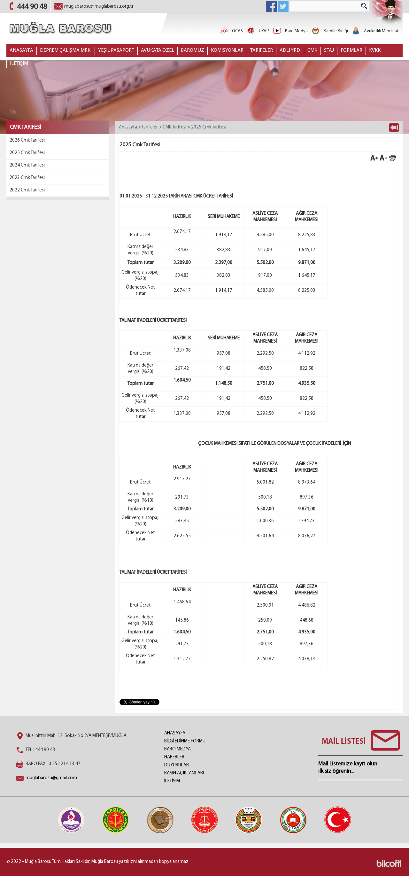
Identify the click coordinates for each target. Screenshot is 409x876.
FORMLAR (351, 50)
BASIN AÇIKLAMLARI (184, 773)
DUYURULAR (176, 765)
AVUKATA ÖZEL (157, 50)
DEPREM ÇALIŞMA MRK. (65, 50)
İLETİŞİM (19, 63)
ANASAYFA (21, 50)
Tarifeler (150, 127)
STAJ (329, 50)
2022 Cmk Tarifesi (27, 190)
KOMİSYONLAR (227, 50)
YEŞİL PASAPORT (116, 50)
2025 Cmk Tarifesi (27, 153)
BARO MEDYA (177, 749)
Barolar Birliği (329, 31)
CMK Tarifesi (174, 127)
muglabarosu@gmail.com (51, 778)
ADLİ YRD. (290, 50)
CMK (312, 50)
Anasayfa (128, 127)
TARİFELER (261, 50)
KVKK (375, 50)
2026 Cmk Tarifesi (27, 140)
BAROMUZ (192, 50)
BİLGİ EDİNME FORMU (184, 741)
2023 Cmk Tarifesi (27, 177)
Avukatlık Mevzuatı (375, 31)
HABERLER (174, 757)
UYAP (257, 31)
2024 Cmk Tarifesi (27, 165)
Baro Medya (290, 31)
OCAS (231, 31)
